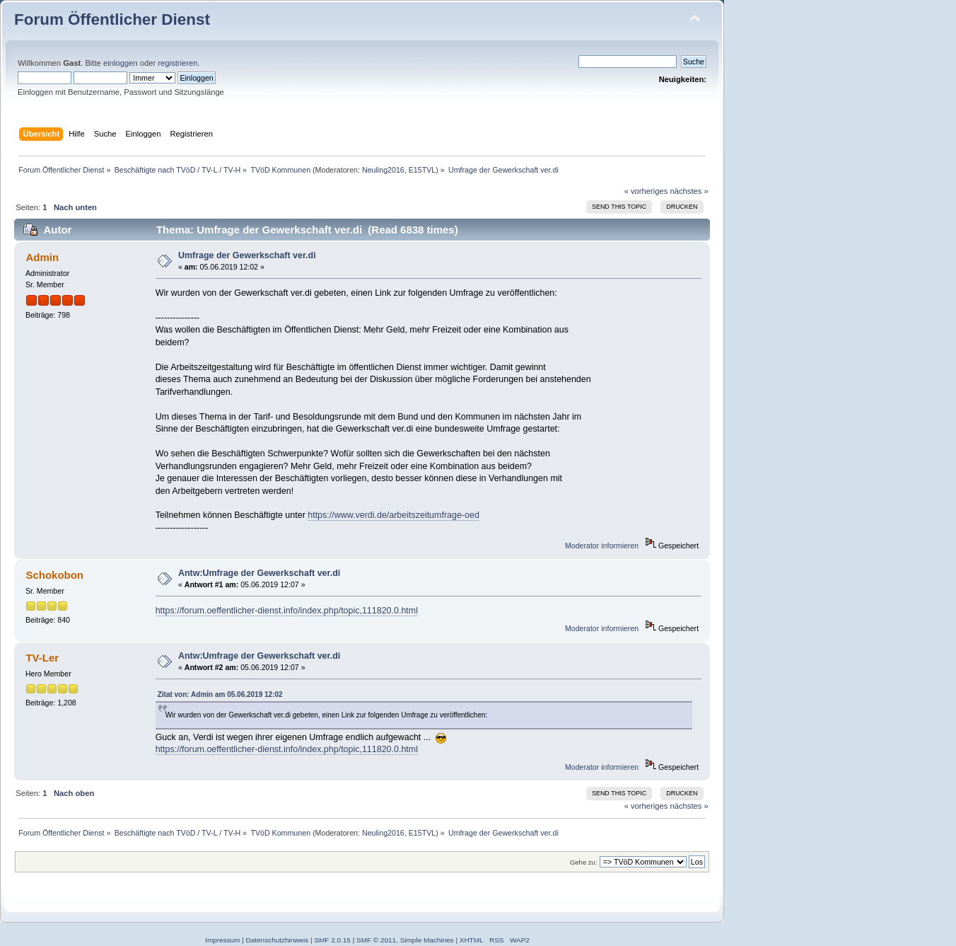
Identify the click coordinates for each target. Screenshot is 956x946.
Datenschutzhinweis (277, 940)
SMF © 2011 (376, 940)
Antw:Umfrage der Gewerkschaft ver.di (259, 573)
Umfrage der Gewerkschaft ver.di (247, 255)
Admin (42, 257)
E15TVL (422, 170)
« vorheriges (646, 191)
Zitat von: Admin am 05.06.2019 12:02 (220, 694)
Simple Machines (427, 940)
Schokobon (54, 575)
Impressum (222, 940)
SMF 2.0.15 (332, 940)
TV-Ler (42, 658)
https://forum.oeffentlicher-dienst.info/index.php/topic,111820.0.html (287, 611)
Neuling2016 (383, 170)
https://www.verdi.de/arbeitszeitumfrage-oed (393, 515)
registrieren (177, 63)
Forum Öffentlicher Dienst (112, 19)
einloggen (120, 63)
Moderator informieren (602, 545)
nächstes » (689, 191)
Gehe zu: (584, 862)
